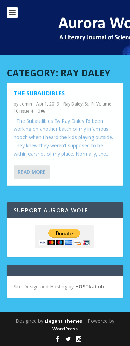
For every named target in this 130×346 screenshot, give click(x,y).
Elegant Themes (63, 321)
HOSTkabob (89, 286)
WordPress (65, 329)
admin (25, 104)
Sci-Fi (89, 104)
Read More (32, 171)
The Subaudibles (39, 93)
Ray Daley (73, 104)
